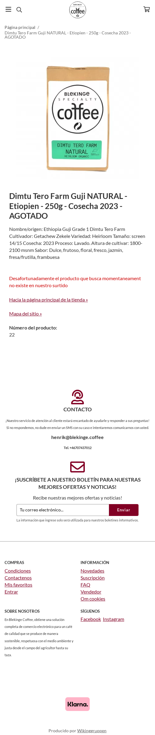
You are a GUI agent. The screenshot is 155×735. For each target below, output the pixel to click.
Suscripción (93, 577)
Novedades (92, 570)
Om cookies (93, 598)
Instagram (113, 619)
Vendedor (91, 591)
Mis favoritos (18, 584)
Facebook (91, 619)
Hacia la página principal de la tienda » (48, 299)
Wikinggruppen (91, 730)
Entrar (11, 591)
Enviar (123, 509)
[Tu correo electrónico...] (62, 510)
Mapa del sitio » (25, 313)
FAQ (85, 584)
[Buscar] (19, 9)
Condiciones (18, 570)
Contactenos (18, 577)
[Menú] (8, 9)
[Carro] (146, 9)
